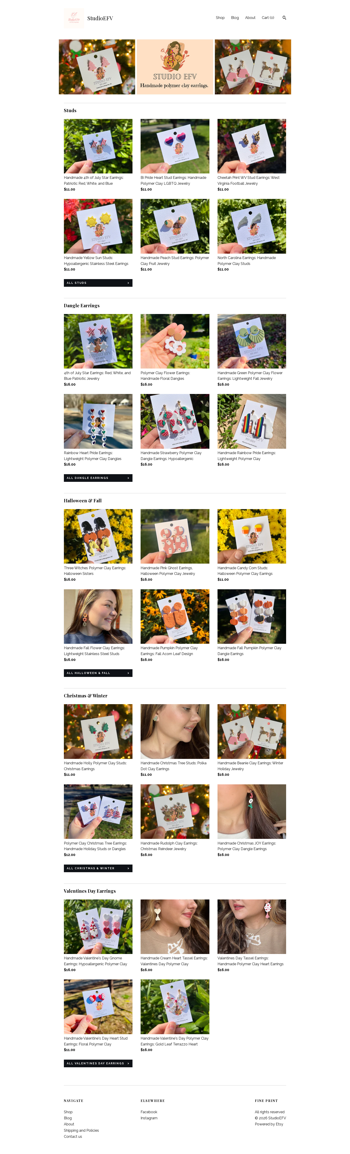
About (250, 18)
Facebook (149, 1112)
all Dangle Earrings (87, 478)
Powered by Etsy (269, 1124)
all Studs (77, 283)
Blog (235, 18)
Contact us (73, 1136)
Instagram (149, 1118)
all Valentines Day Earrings (95, 1063)
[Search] (284, 18)
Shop (220, 18)
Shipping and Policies (81, 1130)
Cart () (268, 18)
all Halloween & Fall (88, 673)
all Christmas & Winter (90, 868)
